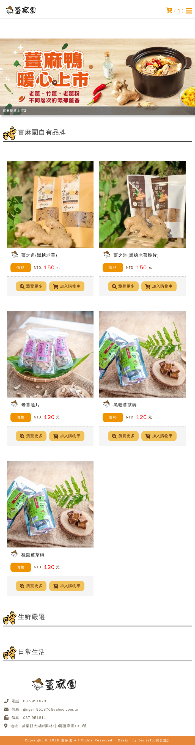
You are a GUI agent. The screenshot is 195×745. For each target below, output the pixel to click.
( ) (175, 10)
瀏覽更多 (31, 286)
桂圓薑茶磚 (33, 554)
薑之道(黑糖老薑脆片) (136, 255)
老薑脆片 (30, 405)
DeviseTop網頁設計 (154, 740)
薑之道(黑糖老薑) (39, 255)
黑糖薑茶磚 (125, 405)
